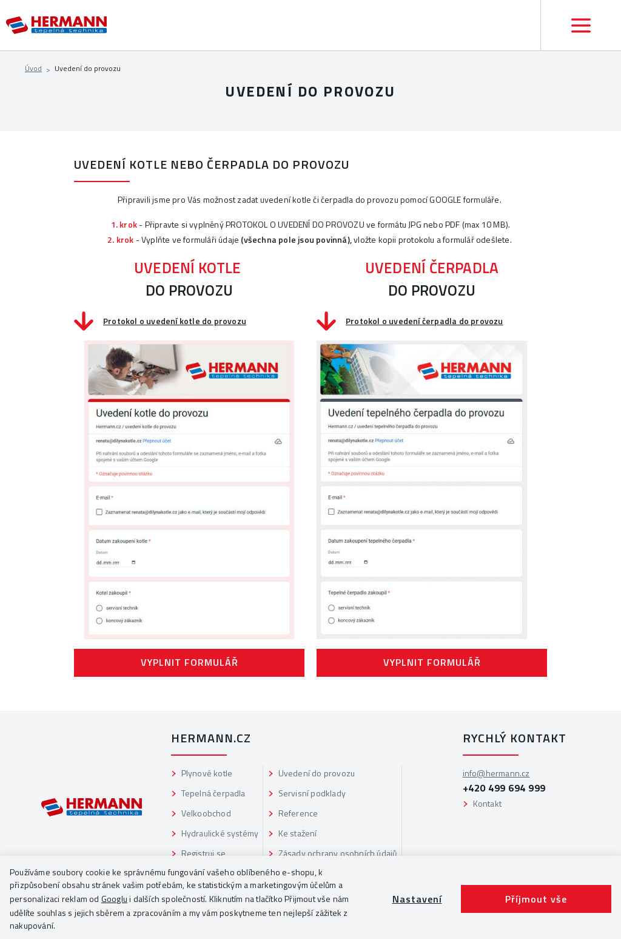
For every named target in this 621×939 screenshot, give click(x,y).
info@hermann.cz (496, 773)
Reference (298, 813)
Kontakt (487, 803)
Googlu (114, 898)
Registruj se (203, 853)
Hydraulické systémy (220, 833)
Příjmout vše (536, 899)
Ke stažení (297, 833)
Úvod (33, 68)
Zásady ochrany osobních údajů (337, 853)
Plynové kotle (207, 773)
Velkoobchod (206, 813)
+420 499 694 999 (504, 788)
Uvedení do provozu (316, 773)
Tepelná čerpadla (213, 793)
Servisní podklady (312, 793)
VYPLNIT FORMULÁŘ (189, 662)
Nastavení (417, 899)
